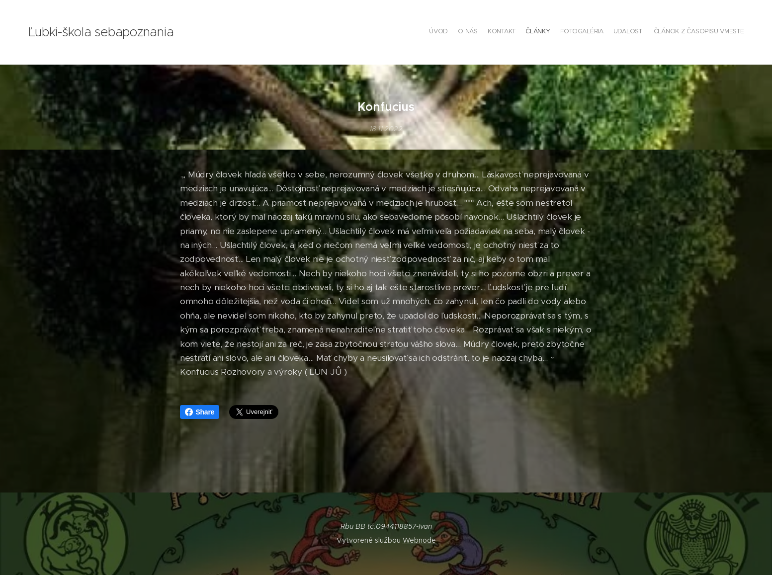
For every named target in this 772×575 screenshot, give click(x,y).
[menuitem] (685, 32)
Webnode (419, 540)
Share (200, 412)
